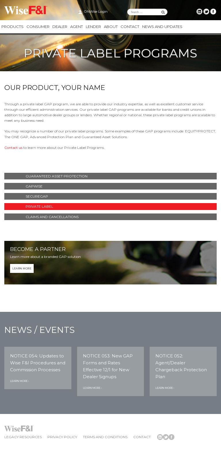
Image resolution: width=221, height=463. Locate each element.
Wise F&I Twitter (206, 11)
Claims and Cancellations (52, 217)
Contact (130, 26)
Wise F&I (25, 10)
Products (12, 26)
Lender (93, 26)
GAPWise (34, 186)
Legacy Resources (23, 437)
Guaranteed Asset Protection (56, 176)
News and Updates (162, 26)
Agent (76, 26)
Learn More (21, 268)
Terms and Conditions (105, 437)
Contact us (13, 147)
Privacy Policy (62, 437)
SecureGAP (37, 196)
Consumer (37, 26)
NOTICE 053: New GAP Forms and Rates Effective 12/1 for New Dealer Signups (108, 366)
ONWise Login (96, 11)
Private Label (39, 206)
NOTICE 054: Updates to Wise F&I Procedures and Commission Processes (37, 362)
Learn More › (19, 381)
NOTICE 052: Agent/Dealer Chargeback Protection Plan (181, 366)
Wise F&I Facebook (213, 11)
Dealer (59, 26)
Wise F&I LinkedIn (199, 11)
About (111, 26)
